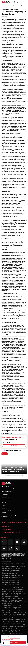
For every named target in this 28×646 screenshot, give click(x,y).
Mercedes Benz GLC (12, 598)
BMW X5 (11, 632)
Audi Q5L (4, 594)
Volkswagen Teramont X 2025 (9, 591)
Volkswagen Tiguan (18, 621)
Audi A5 (3, 603)
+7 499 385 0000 (18, 1)
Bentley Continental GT (7, 607)
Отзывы (3, 508)
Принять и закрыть (14, 642)
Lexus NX (21, 602)
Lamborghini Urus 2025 (7, 589)
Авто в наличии (21, 570)
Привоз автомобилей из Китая (10, 584)
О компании (4, 497)
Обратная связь (6, 540)
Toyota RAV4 (5, 628)
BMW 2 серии (20, 630)
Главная (3, 5)
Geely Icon (4, 617)
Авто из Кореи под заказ (8, 568)
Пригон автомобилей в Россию (10, 577)
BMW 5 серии (5, 632)
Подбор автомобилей (15, 572)
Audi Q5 (8, 630)
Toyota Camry (13, 628)
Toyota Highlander (6, 624)
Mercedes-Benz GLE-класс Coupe (11, 610)
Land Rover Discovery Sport (19, 616)
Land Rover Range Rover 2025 (9, 602)
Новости (9, 5)
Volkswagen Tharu (16, 633)
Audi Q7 (23, 628)
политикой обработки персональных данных (11, 638)
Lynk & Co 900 (20, 619)
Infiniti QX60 (20, 624)
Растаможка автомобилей (8, 491)
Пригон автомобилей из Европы (10, 582)
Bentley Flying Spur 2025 (17, 593)
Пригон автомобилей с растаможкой (12, 579)
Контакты (4, 511)
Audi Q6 (3, 630)
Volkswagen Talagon (19, 623)
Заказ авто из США (18, 566)
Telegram (7, 443)
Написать (6, 643)
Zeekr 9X (14, 624)
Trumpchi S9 (12, 619)
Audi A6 (19, 628)
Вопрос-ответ (5, 500)
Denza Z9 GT (5, 626)
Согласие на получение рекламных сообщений (11, 518)
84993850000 (5, 529)
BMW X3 (17, 612)
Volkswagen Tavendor (7, 623)
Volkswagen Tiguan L (7, 621)
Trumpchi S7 (21, 591)
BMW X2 (16, 632)
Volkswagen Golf (6, 633)
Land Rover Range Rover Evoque (10, 600)
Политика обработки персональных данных (11, 514)
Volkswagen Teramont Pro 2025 (10, 587)
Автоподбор (5, 572)
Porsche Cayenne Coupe (8, 612)
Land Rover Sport (6, 616)
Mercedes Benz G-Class (18, 596)
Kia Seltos (14, 630)
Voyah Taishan (13, 626)
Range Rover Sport (14, 614)
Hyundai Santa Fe (21, 617)
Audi (7, 603)
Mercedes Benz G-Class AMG (15, 594)
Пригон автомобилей (7, 575)
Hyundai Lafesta (12, 617)
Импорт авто (5, 489)
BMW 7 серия (5, 614)
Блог (2, 502)
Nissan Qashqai (5, 593)
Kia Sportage (5, 619)
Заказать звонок (14, 446)
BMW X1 (3, 598)
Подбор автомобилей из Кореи (10, 573)
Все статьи (6, 455)
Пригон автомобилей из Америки (10, 580)
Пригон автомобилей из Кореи (10, 586)
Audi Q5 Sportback (6, 605)
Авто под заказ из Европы (8, 570)
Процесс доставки (6, 494)
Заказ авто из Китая (7, 566)
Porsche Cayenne (6, 596)
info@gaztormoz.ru (6, 532)
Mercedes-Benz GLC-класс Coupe (11, 609)
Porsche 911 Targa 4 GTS (19, 605)
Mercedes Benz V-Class (15, 603)
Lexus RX (19, 626)
